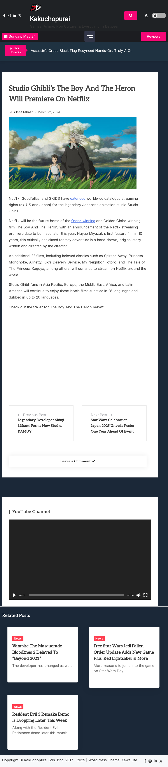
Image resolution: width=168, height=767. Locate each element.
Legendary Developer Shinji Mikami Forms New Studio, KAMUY (41, 425)
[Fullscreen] (145, 595)
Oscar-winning (83, 221)
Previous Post (34, 415)
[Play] (14, 595)
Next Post (99, 415)
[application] (80, 560)
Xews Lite (129, 760)
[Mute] (138, 595)
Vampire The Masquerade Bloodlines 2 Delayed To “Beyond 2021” (37, 652)
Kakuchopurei (50, 19)
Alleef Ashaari (23, 112)
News (18, 638)
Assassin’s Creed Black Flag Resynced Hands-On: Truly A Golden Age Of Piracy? (98, 50)
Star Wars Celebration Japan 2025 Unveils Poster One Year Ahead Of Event (113, 425)
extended (77, 198)
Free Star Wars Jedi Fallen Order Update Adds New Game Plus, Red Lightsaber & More (124, 652)
